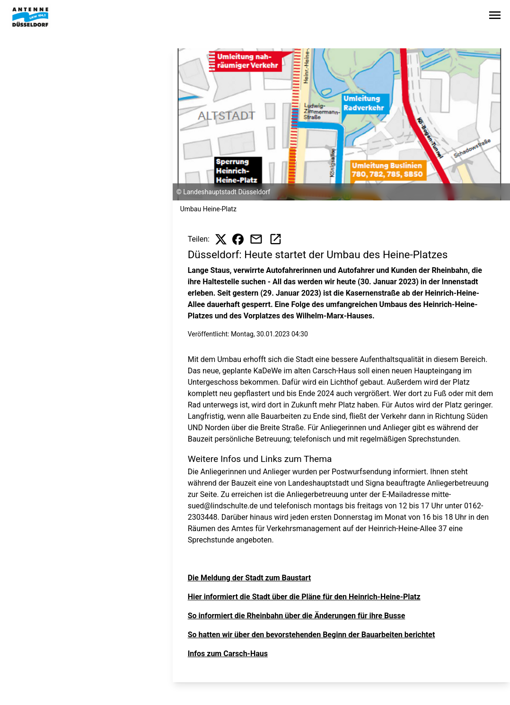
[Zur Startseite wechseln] (30, 17)
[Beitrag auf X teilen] (221, 239)
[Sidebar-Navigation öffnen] (494, 17)
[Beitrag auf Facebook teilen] (238, 239)
